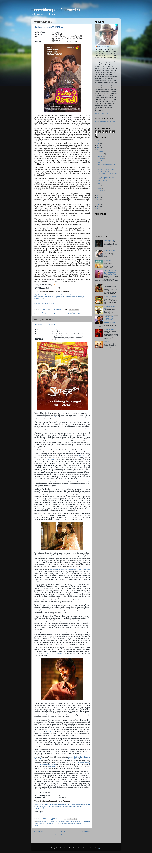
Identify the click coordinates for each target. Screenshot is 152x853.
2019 (98, 149)
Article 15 (53, 417)
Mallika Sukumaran (84, 312)
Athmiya (65, 312)
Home (62, 831)
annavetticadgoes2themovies (55, 10)
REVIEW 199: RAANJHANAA (107, 261)
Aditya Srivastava (42, 821)
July (99, 162)
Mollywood (64, 313)
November (101, 154)
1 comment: (59, 819)
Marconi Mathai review (55, 313)
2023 (98, 145)
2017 (98, 195)
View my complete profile (101, 113)
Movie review (82, 821)
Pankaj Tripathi (42, 823)
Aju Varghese (41, 312)
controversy (49, 731)
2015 (98, 199)
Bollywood (67, 821)
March (100, 188)
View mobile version (62, 835)
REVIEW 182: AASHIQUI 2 (110, 250)
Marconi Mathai (45, 313)
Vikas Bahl (78, 823)
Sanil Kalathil (71, 313)
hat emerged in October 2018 (67, 759)
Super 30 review (64, 823)
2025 (98, 141)
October (100, 156)
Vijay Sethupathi (79, 313)
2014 (98, 202)
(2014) (52, 766)
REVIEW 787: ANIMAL (109, 285)
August (100, 160)
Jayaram (70, 312)
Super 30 (57, 823)
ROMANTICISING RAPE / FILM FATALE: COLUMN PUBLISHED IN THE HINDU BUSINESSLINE (110, 273)
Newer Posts (38, 831)
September (101, 158)
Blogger (99, 848)
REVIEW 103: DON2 (109, 329)
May (99, 185)
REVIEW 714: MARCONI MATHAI (48, 27)
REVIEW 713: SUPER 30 (45, 325)
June (99, 183)
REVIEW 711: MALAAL (104, 171)
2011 (98, 208)
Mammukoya (37, 313)
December (101, 151)
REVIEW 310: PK (108, 341)
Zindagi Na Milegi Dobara (52, 653)
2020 (98, 147)
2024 (98, 143)
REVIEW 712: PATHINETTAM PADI (107, 169)
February (100, 190)
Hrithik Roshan (75, 821)
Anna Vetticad (59, 312)
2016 (98, 197)
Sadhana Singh (50, 823)
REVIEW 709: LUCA (103, 181)
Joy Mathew (76, 312)
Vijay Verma (72, 823)
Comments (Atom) (46, 840)
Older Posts (86, 831)
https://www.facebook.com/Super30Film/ (43, 813)
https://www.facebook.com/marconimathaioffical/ (45, 303)
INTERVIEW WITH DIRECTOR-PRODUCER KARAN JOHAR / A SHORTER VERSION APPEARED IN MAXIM (110, 319)
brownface (83, 456)
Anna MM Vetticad (50, 312)
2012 (98, 206)
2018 (98, 193)
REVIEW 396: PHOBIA (109, 240)
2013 (98, 204)
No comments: (60, 309)
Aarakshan (51, 459)
